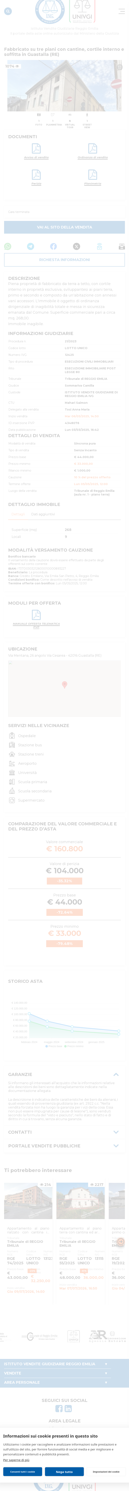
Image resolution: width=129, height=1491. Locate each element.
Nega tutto (64, 1472)
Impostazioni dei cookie (106, 1471)
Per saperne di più (16, 1460)
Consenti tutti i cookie (22, 1471)
